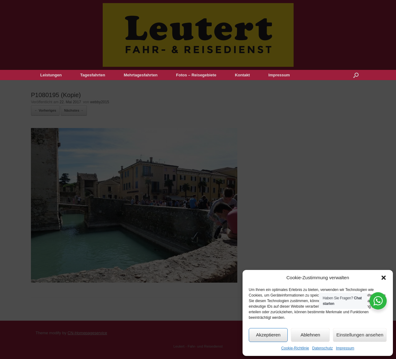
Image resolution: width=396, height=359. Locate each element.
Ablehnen (310, 334)
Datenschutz (322, 348)
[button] (384, 278)
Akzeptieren (268, 334)
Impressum (345, 348)
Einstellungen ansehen (359, 334)
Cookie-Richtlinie (295, 348)
